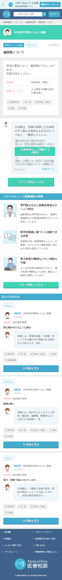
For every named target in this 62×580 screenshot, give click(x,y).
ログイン (54, 14)
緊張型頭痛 (10, 360)
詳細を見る (31, 368)
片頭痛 (8, 436)
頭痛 (53, 354)
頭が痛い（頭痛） (38, 354)
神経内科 (9, 354)
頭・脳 (22, 354)
